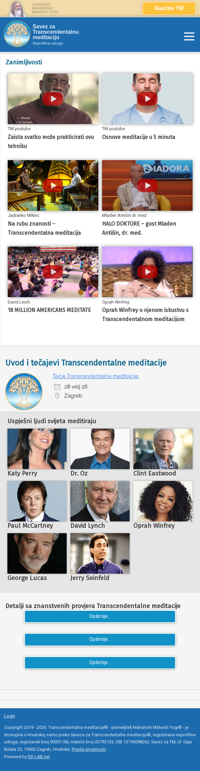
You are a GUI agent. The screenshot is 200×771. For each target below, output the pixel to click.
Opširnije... (100, 616)
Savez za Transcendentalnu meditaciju (56, 32)
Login (9, 715)
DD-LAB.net (39, 756)
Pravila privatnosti (89, 749)
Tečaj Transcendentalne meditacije (96, 376)
